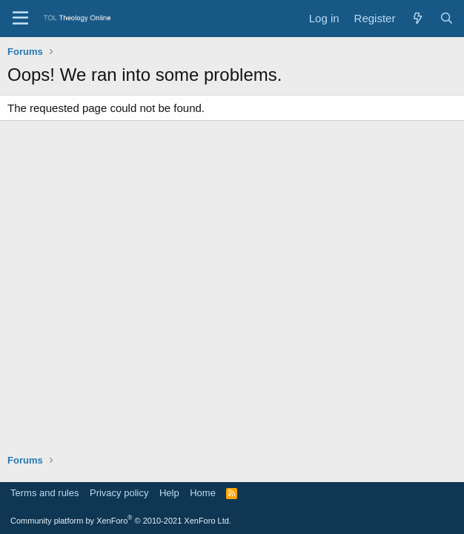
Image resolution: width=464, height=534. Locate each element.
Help (169, 492)
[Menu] (20, 18)
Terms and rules (44, 492)
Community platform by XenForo (120, 520)
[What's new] (416, 18)
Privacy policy (119, 492)
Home (203, 492)
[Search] (446, 18)
